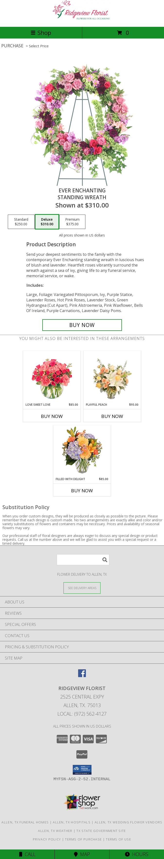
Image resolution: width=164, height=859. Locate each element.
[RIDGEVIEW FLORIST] (82, 19)
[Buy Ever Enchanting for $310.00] (82, 325)
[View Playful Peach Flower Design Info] (112, 376)
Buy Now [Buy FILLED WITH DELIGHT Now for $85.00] (82, 490)
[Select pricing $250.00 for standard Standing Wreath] (21, 222)
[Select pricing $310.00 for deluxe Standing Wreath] (47, 222)
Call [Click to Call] (27, 854)
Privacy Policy (47, 839)
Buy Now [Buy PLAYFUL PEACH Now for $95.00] (112, 416)
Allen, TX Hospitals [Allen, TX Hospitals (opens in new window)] (72, 822)
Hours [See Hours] (136, 854)
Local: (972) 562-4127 (82, 714)
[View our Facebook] (82, 675)
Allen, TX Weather (55, 831)
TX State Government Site (101, 831)
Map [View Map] (82, 854)
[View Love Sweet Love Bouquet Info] (52, 377)
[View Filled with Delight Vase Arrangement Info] (82, 451)
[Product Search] (83, 559)
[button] (82, 770)
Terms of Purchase (83, 839)
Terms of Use (118, 839)
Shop (41, 33)
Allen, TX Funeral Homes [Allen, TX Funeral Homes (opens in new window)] (25, 822)
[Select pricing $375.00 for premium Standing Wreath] (72, 222)
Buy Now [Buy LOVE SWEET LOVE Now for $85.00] (52, 416)
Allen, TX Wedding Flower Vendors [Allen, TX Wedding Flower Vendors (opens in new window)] (129, 822)
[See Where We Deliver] (82, 587)
